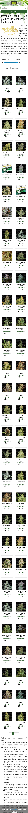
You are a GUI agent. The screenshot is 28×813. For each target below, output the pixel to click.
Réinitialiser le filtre (23, 70)
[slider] (4, 62)
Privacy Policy (14, 809)
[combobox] (7, 60)
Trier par (6, 68)
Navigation (14, 11)
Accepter (15, 811)
